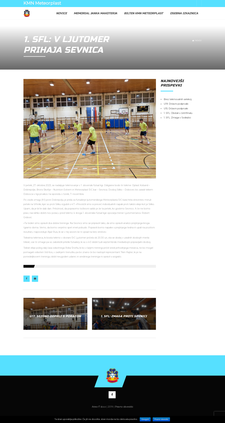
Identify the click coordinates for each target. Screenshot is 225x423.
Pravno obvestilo (124, 406)
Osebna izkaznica (184, 13)
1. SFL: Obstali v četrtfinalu (178, 113)
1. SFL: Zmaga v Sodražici (177, 117)
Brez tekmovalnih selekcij (178, 99)
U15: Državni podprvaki (176, 108)
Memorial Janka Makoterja (95, 13)
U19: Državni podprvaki (176, 104)
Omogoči (145, 419)
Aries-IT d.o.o (99, 406)
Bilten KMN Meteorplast (143, 13)
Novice (61, 13)
